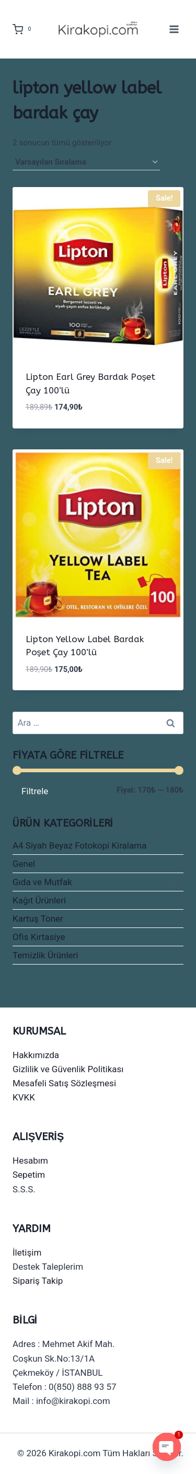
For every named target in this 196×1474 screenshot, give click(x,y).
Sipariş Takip (38, 1280)
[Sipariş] (86, 162)
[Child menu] (174, 882)
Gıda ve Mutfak (42, 882)
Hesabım (30, 1160)
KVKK (24, 1097)
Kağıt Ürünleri (39, 900)
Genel (24, 863)
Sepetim (29, 1174)
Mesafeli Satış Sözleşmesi (64, 1083)
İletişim (27, 1252)
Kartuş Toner (38, 918)
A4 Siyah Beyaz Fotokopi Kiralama (79, 845)
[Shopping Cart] (24, 29)
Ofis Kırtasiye (39, 937)
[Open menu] (173, 29)
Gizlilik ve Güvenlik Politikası (68, 1069)
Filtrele (34, 791)
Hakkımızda (36, 1055)
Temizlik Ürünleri (45, 955)
